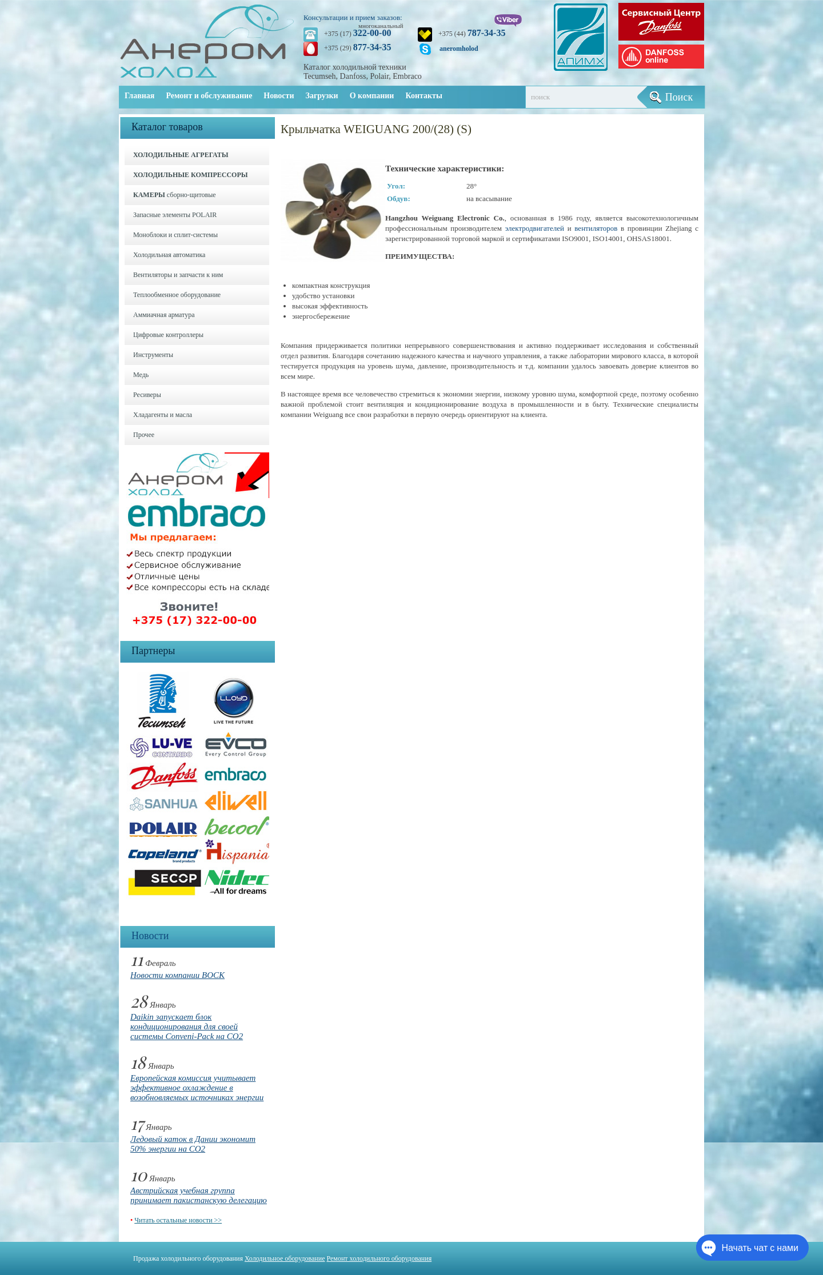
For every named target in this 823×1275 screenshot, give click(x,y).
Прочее (143, 435)
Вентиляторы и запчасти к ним (178, 275)
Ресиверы (147, 395)
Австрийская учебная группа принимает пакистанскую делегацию (198, 1195)
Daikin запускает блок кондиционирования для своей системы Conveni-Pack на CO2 (186, 1026)
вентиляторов (595, 228)
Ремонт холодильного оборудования (379, 1258)
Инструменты (153, 355)
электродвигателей (534, 228)
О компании (372, 95)
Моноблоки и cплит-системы (175, 235)
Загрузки (322, 95)
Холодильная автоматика (169, 255)
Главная (139, 95)
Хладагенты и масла (162, 415)
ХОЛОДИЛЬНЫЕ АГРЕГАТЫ (180, 155)
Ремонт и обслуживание (209, 95)
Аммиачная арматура (164, 315)
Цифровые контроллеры (168, 335)
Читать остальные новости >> (178, 1220)
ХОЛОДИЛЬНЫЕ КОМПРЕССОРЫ (190, 175)
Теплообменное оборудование (177, 295)
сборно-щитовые (174, 195)
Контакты (423, 95)
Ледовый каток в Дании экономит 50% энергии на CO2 (192, 1143)
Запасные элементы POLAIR (175, 215)
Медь (141, 375)
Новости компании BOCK (177, 975)
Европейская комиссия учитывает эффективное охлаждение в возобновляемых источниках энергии (196, 1087)
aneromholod (459, 49)
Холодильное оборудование (285, 1258)
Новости (278, 95)
